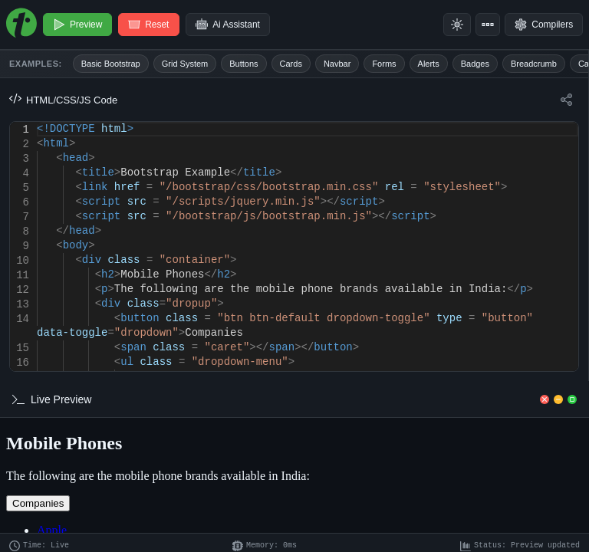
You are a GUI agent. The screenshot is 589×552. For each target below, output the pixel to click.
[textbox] (37, 122)
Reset (149, 24)
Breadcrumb (534, 63)
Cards (291, 63)
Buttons (243, 63)
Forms (384, 63)
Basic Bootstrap (110, 63)
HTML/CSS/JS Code (63, 100)
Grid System (185, 63)
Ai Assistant (228, 24)
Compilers (544, 24)
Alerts (428, 63)
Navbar (337, 63)
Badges (475, 63)
